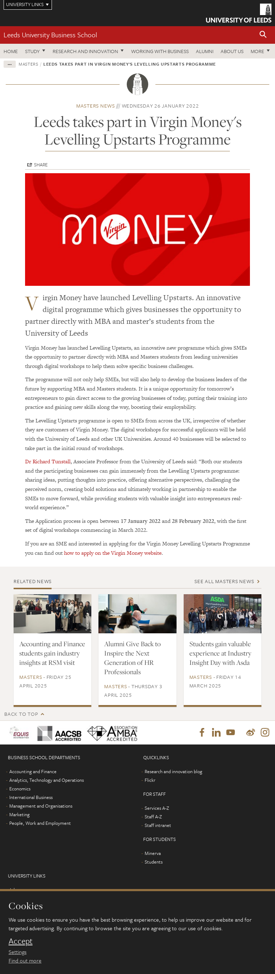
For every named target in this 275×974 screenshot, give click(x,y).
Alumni (204, 51)
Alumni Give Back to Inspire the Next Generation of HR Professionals (132, 657)
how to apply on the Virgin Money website (112, 553)
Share (41, 164)
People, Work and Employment (40, 823)
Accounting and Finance (33, 771)
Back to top (21, 714)
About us (232, 51)
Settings (17, 952)
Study (32, 51)
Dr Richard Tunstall (48, 461)
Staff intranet (158, 825)
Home (11, 51)
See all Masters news (224, 581)
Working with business (160, 51)
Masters (28, 64)
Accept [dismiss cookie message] (21, 941)
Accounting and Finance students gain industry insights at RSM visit (52, 653)
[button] (263, 35)
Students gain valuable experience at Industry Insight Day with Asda (220, 653)
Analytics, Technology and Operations (46, 780)
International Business (31, 797)
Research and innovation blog (173, 771)
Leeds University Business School (50, 34)
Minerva (153, 853)
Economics (19, 788)
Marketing (19, 814)
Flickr (150, 780)
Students (154, 861)
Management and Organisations (40, 805)
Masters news (95, 105)
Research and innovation (85, 51)
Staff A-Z (153, 816)
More (257, 51)
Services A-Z (157, 808)
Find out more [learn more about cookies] (25, 960)
